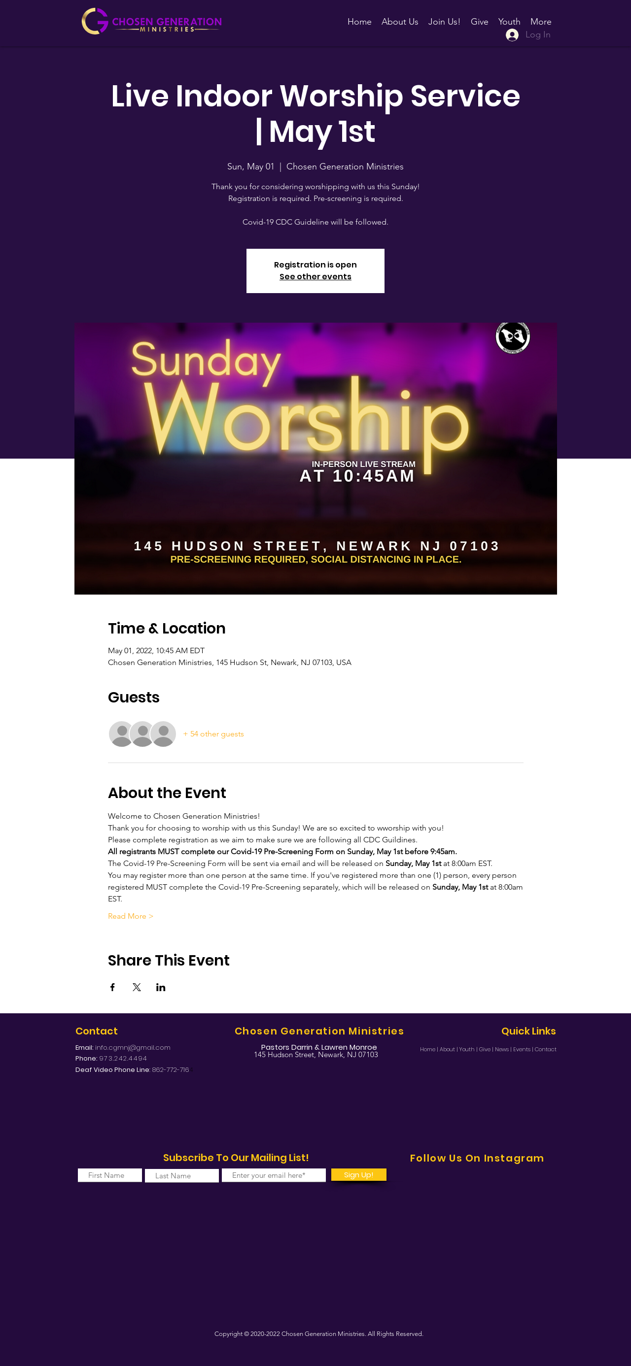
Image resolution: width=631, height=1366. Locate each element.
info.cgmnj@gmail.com (133, 1047)
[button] (444, 17)
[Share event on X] (136, 987)
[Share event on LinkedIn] (161, 987)
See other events (315, 276)
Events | (524, 1049)
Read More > (131, 916)
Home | (430, 1049)
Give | (487, 1049)
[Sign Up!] (358, 1174)
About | (449, 1049)
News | (504, 1049)
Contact (546, 1049)
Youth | (469, 1049)
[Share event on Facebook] (112, 987)
